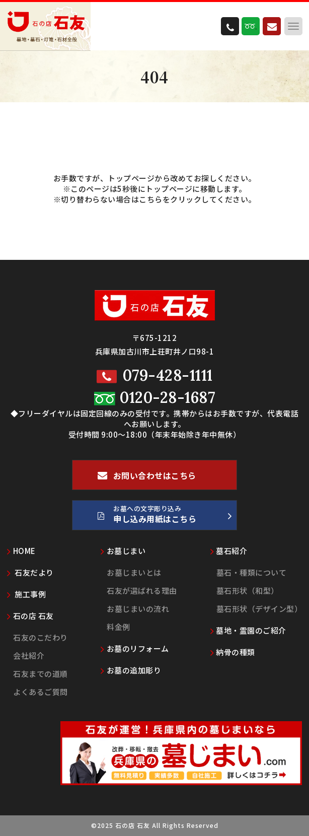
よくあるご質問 (40, 691)
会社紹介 (28, 655)
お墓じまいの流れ (138, 608)
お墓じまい (123, 550)
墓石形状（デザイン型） (259, 608)
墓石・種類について (251, 572)
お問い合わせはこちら (147, 479)
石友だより (30, 572)
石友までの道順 (40, 673)
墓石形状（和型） (247, 590)
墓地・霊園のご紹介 (248, 630)
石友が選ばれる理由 (142, 590)
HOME (21, 550)
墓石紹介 (229, 550)
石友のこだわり (40, 637)
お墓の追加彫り (131, 670)
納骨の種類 (232, 652)
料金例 (118, 626)
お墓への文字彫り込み (164, 517)
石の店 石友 (30, 615)
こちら (151, 199)
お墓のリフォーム (135, 648)
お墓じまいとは (134, 572)
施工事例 (26, 594)
